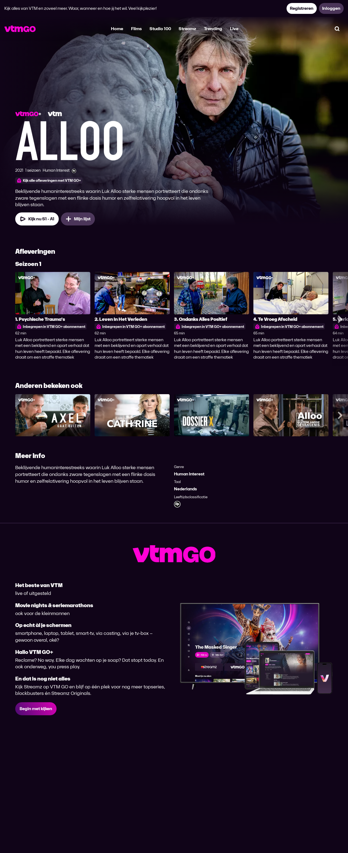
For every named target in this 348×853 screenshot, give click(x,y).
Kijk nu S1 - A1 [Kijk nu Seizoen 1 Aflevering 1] (37, 219)
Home (117, 28)
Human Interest (189, 473)
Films (136, 28)
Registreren (301, 8)
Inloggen (331, 8)
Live (234, 28)
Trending (213, 28)
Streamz (187, 28)
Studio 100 (160, 28)
